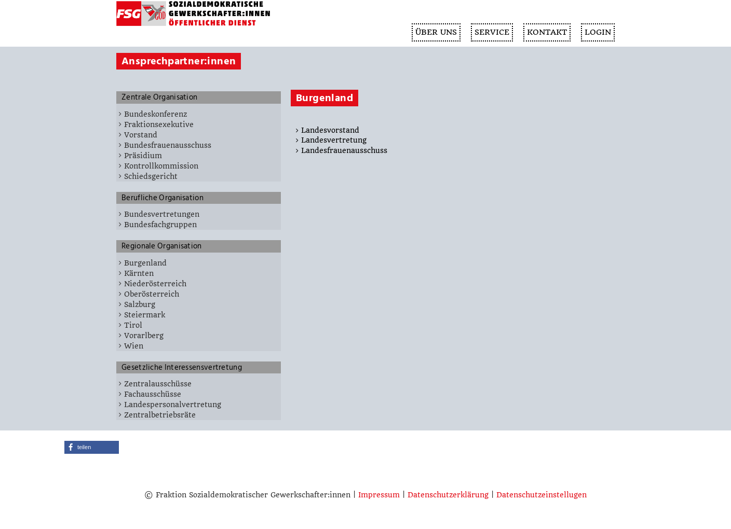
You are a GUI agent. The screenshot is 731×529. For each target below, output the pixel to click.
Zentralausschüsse (158, 384)
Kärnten (139, 273)
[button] (91, 447)
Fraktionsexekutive (159, 124)
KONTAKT (547, 32)
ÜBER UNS (436, 32)
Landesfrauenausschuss (344, 150)
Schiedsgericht (151, 176)
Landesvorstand (330, 130)
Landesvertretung (334, 140)
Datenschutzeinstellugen (541, 495)
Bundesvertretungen (161, 214)
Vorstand (140, 135)
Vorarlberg (144, 335)
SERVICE (492, 32)
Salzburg (139, 304)
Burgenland (145, 263)
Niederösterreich (155, 284)
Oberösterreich (151, 294)
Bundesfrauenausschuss (167, 145)
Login (598, 32)
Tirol (133, 325)
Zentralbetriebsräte (160, 415)
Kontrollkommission (161, 166)
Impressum (379, 495)
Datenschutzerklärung (448, 495)
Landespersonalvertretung (172, 404)
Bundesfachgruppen (160, 224)
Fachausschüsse (152, 394)
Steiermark (144, 315)
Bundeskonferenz (155, 114)
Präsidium (143, 155)
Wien (133, 346)
